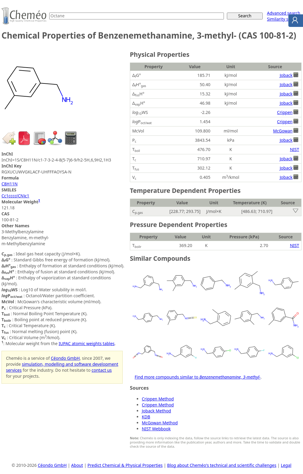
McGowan (283, 131)
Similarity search (283, 19)
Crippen (285, 112)
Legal (286, 465)
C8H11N (9, 184)
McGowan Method (160, 423)
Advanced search (283, 13)
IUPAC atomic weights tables (87, 343)
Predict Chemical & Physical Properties (125, 465)
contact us (102, 370)
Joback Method (156, 411)
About (77, 465)
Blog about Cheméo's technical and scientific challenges (221, 465)
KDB (146, 417)
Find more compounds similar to (198, 377)
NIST (294, 149)
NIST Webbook (156, 429)
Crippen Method (158, 399)
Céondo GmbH (65, 358)
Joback (286, 75)
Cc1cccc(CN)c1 (15, 196)
